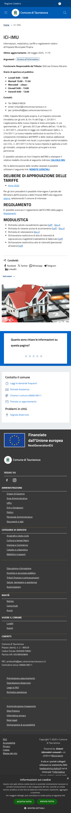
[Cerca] (65, 12)
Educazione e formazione (19, 568)
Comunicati (12, 605)
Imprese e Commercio (17, 545)
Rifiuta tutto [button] (47, 801)
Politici (10, 512)
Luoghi (10, 623)
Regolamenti (9, 213)
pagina (6, 198)
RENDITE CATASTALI (39, 169)
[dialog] (35, 794)
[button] (35, 808)
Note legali (12, 720)
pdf (50, 225)
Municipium (57, 755)
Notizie (10, 601)
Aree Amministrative (17, 498)
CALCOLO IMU (58, 160)
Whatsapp (35, 265)
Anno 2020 (13, 185)
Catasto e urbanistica (17, 549)
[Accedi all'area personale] (60, 3)
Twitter (22, 265)
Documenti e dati (15, 521)
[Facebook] (7, 480)
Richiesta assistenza (17, 692)
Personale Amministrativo (19, 517)
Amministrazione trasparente (21, 706)
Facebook (9, 265)
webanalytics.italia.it (50, 768)
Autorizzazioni (14, 587)
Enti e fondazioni (15, 507)
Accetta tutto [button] (24, 801)
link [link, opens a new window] (63, 795)
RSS (5, 739)
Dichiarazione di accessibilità (21, 724)
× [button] (68, 778)
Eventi (10, 628)
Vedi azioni (9, 276)
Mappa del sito (10, 753)
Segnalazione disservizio (19, 683)
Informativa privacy (16, 715)
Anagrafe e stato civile (18, 535)
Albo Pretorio (13, 711)
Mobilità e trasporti (16, 554)
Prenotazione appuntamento (21, 678)
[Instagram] (14, 480)
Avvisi (10, 610)
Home (6, 25)
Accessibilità (9, 743)
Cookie (6, 750)
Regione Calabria (12, 3)
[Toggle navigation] (6, 12)
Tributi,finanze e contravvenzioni (23, 577)
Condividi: (10, 260)
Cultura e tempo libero (18, 540)
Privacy (6, 746)
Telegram (50, 265)
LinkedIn (11, 269)
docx (57, 225)
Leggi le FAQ (13, 687)
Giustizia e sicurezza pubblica (21, 573)
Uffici (9, 503)
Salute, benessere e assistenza (22, 582)
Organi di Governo (16, 493)
